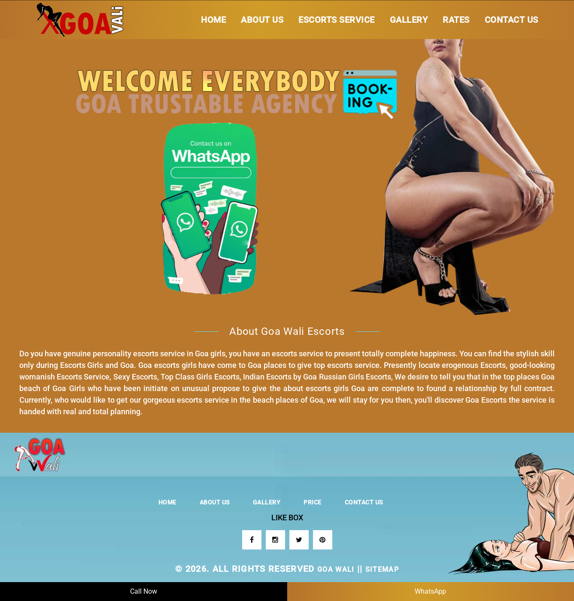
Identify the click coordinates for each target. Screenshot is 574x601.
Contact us (511, 20)
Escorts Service (336, 20)
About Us (262, 20)
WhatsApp (430, 591)
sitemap (382, 569)
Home (213, 20)
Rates (456, 20)
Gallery (409, 20)
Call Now (143, 591)
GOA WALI (336, 569)
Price (313, 502)
